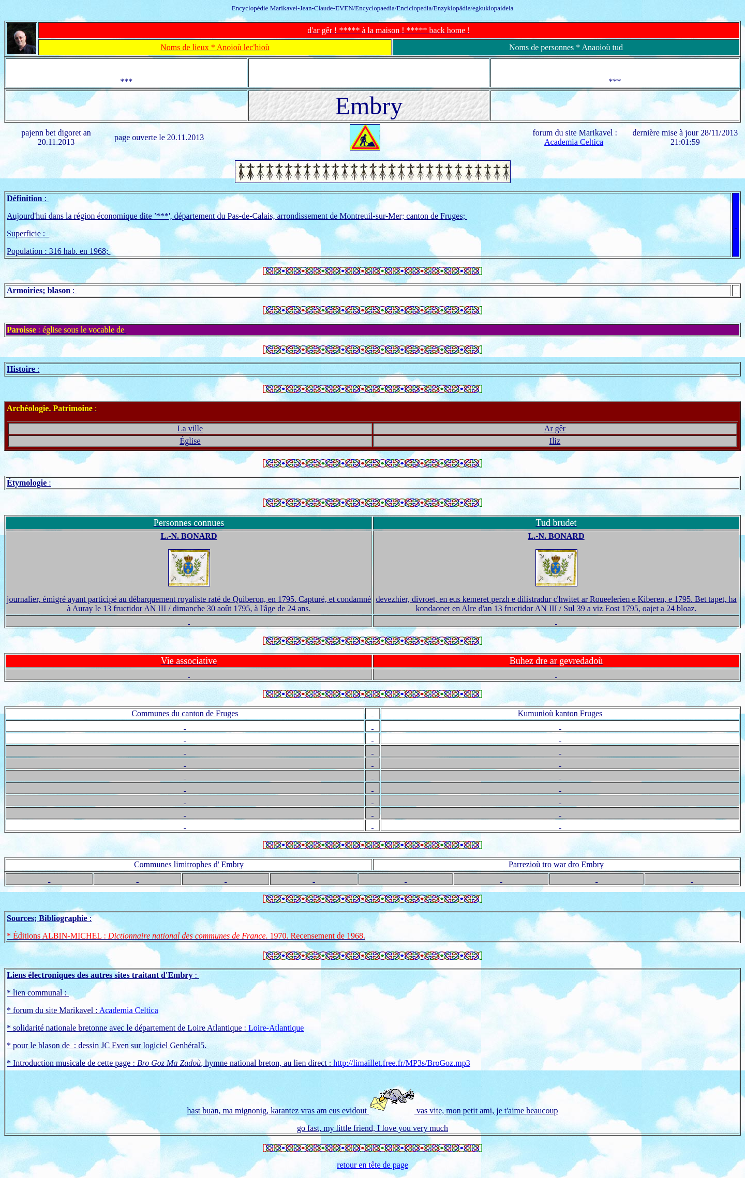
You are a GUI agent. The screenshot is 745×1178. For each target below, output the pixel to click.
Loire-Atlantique (276, 1027)
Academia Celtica (573, 142)
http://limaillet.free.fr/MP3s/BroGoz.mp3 (401, 1063)
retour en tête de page (372, 1164)
